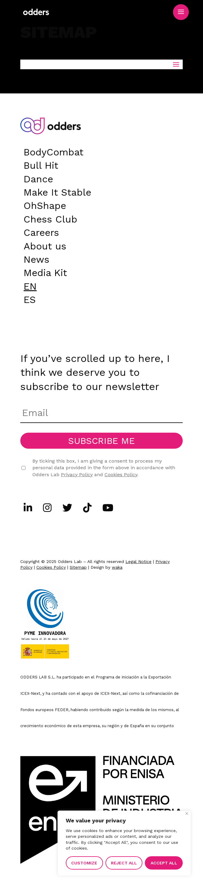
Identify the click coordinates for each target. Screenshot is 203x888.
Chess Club (50, 218)
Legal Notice (138, 561)
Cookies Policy (121, 474)
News (36, 258)
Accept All (164, 862)
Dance (38, 177)
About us (45, 245)
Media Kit (45, 271)
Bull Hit (41, 164)
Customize (84, 862)
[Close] (186, 813)
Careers (41, 231)
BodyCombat (53, 151)
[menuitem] (30, 285)
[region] (124, 843)
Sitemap (78, 567)
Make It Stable (57, 191)
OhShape (45, 204)
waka (117, 567)
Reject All (124, 862)
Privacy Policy (77, 474)
